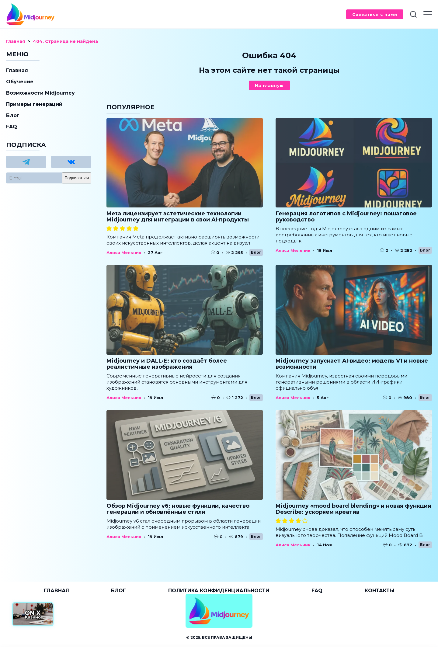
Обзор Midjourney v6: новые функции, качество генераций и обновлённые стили (177, 509)
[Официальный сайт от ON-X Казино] (33, 614)
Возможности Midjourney (40, 93)
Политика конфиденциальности (218, 590)
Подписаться (76, 178)
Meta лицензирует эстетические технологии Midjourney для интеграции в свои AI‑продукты (177, 216)
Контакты (380, 590)
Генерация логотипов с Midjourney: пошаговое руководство (346, 216)
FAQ (11, 127)
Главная (17, 70)
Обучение (19, 82)
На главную (269, 85)
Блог (256, 252)
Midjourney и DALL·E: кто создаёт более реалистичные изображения (166, 363)
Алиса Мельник (123, 252)
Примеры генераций (34, 104)
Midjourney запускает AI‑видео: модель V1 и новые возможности (352, 363)
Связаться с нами (374, 14)
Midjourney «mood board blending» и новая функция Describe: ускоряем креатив (353, 509)
